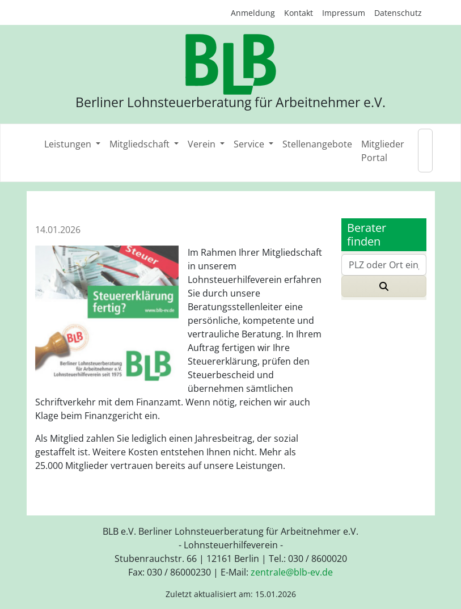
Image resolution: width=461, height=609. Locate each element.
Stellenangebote (317, 144)
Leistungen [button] (69, 144)
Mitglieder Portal (382, 151)
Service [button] (250, 144)
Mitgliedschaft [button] (140, 144)
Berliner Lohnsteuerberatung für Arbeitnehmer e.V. (230, 102)
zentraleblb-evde (292, 572)
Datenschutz (398, 12)
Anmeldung (253, 12)
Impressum (343, 12)
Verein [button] (203, 144)
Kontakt (298, 12)
